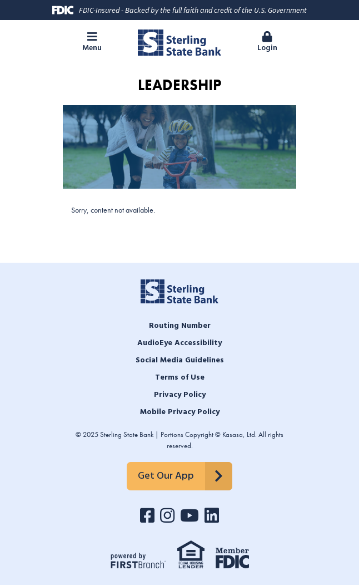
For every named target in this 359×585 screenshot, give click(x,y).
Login (267, 43)
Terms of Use (180, 378)
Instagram (167, 515)
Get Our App (166, 476)
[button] (92, 42)
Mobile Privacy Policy (180, 412)
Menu (92, 43)
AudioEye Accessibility (179, 343)
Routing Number (180, 326)
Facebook (147, 515)
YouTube (189, 515)
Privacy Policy (180, 395)
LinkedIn (212, 515)
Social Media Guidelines (180, 360)
